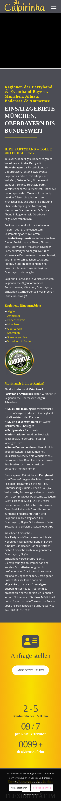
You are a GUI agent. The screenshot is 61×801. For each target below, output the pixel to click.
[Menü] (51, 6)
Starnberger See (17, 337)
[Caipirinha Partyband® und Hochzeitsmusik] (25, 6)
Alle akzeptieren (19, 787)
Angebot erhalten (30, 670)
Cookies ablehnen (42, 787)
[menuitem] (51, 6)
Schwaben (13, 333)
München (13, 324)
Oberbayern (14, 328)
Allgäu (11, 311)
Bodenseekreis (16, 320)
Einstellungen (31, 794)
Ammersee (13, 316)
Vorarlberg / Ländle (19, 341)
